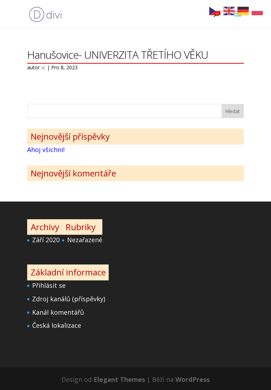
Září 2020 (46, 239)
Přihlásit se (49, 285)
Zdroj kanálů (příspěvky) (68, 299)
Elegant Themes (119, 379)
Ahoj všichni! (46, 149)
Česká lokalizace (56, 325)
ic (44, 67)
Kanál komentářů (58, 312)
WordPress (192, 379)
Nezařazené (84, 239)
